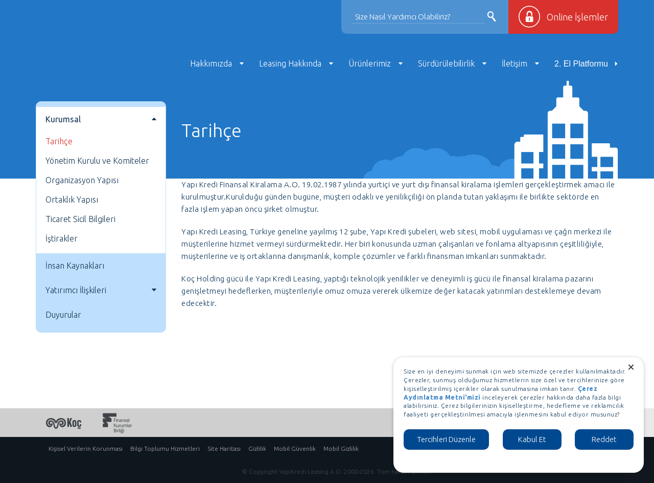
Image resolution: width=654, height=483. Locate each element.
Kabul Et (532, 439)
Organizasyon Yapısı (82, 180)
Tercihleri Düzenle (446, 439)
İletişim (514, 63)
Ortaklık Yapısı (71, 199)
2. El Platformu (581, 63)
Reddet (604, 439)
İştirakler (61, 238)
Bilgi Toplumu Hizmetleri (165, 448)
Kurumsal (63, 119)
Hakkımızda (211, 63)
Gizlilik (257, 448)
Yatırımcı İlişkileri (75, 290)
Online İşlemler (577, 17)
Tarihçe (59, 141)
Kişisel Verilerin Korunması (86, 448)
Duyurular (63, 314)
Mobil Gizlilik (341, 448)
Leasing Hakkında (290, 63)
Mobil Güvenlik (295, 448)
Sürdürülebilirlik (446, 63)
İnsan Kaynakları (74, 265)
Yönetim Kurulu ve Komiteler (97, 160)
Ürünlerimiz (369, 63)
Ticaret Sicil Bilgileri (80, 219)
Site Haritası (224, 448)
